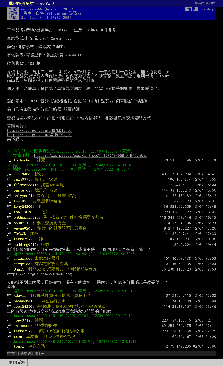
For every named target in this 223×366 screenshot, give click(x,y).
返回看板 (17, 362)
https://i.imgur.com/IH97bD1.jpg (39, 130)
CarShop (50, 3)
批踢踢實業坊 (21, 3)
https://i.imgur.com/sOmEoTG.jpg (39, 134)
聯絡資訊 (199, 3)
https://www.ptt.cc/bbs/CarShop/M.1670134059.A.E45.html (91, 155)
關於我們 (210, 3)
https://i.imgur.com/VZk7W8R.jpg (39, 274)
